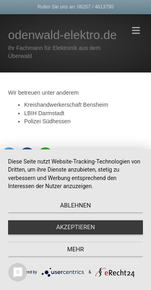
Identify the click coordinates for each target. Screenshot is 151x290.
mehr (75, 249)
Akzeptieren (75, 227)
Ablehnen (75, 205)
